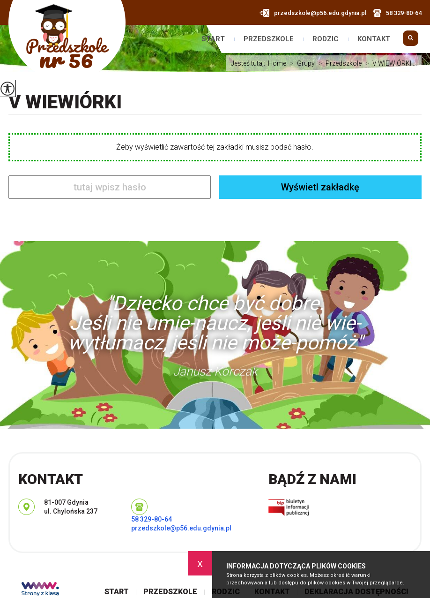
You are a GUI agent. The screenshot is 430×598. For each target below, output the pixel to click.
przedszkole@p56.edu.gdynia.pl (312, 13)
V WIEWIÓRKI (65, 102)
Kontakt (373, 39)
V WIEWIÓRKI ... (389, 63)
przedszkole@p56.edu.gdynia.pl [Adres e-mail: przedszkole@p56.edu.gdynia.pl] (181, 528)
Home (277, 63)
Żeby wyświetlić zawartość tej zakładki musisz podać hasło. (214, 147)
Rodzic (325, 39)
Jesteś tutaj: (249, 63)
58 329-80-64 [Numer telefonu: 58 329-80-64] (151, 519)
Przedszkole (269, 39)
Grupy (300, 63)
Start (213, 39)
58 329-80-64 (397, 13)
